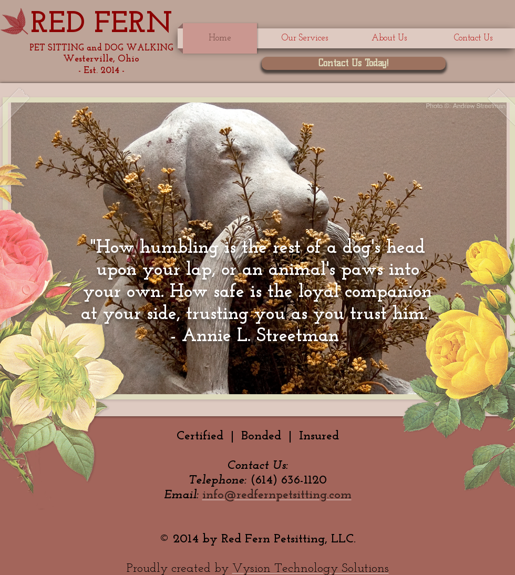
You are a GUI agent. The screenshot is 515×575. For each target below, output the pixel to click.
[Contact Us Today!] (354, 63)
